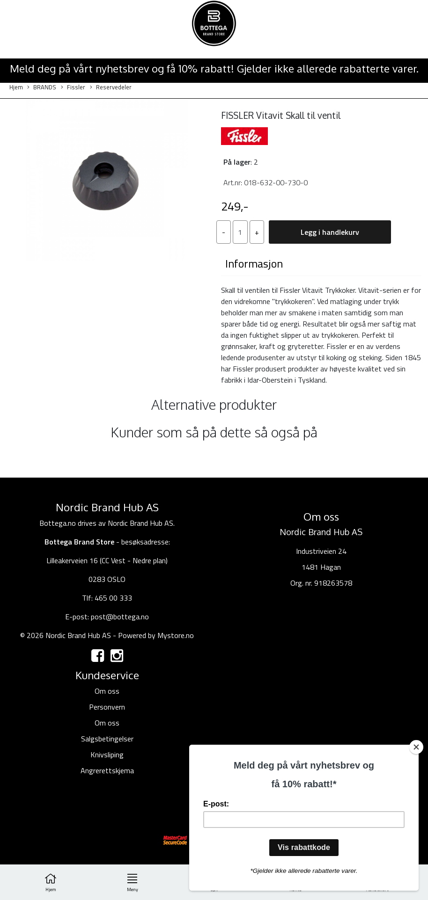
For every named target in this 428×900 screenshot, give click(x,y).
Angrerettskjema (107, 770)
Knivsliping (107, 754)
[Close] (416, 747)
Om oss (107, 691)
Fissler (73, 87)
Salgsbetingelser (107, 738)
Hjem (16, 87)
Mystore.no (175, 635)
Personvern (107, 706)
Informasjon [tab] (254, 263)
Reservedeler (111, 87)
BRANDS (41, 87)
